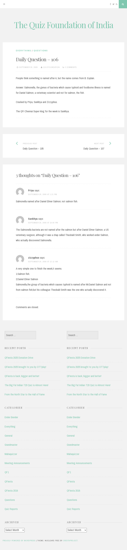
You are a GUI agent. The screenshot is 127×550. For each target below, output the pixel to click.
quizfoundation (51, 67)
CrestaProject (70, 540)
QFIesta (9, 481)
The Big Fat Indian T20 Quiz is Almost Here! (26, 385)
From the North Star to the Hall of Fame (25, 394)
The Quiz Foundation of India (63, 24)
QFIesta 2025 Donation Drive (19, 357)
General (8, 435)
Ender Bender (11, 417)
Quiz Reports (11, 509)
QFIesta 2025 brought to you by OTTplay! (25, 367)
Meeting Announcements (17, 463)
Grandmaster (11, 445)
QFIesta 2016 (11, 490)
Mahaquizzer (11, 454)
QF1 (7, 472)
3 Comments (71, 67)
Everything (23, 50)
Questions (41, 50)
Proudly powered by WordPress (19, 540)
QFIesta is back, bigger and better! (22, 376)
